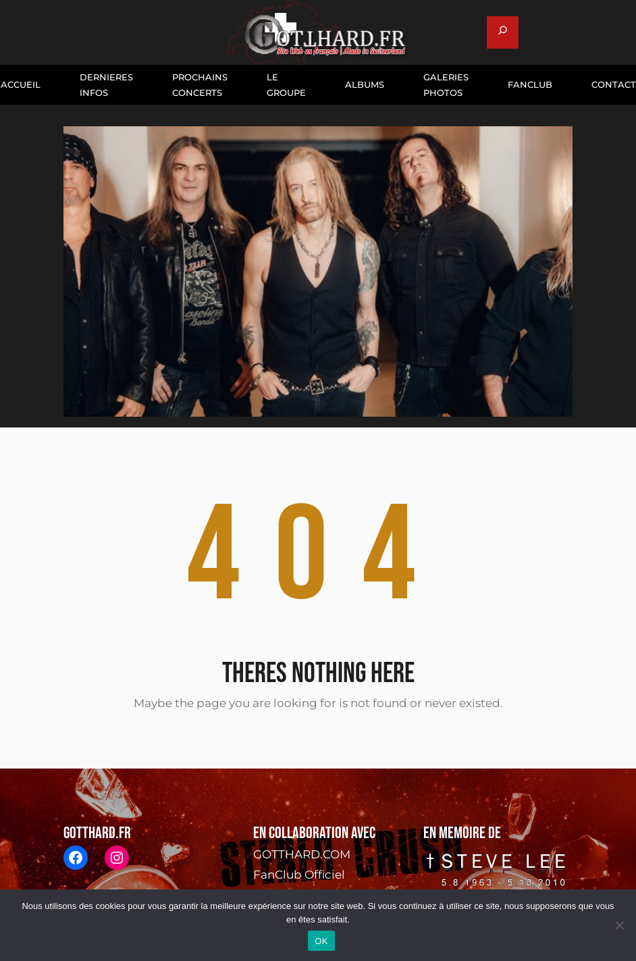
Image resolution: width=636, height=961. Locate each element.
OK (321, 941)
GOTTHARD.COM (301, 854)
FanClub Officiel (299, 874)
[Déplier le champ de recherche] (503, 32)
